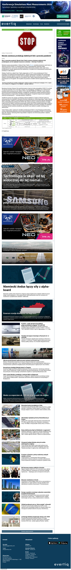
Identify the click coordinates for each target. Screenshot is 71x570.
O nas (41, 24)
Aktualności (29, 24)
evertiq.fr (52, 20)
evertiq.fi (47, 20)
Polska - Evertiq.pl (29, 555)
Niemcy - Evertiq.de (30, 553)
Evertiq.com (28, 545)
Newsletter (46, 24)
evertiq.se (68, 20)
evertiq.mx (57, 20)
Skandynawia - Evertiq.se (31, 557)
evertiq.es (41, 20)
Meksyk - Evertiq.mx (30, 549)
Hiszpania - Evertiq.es (30, 554)
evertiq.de (36, 20)
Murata (31, 65)
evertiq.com (30, 20)
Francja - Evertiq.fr (29, 558)
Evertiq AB (9, 24)
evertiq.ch (24, 20)
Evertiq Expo (36, 24)
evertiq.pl (63, 20)
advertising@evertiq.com (9, 545)
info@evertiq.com (7, 549)
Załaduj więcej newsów (27, 531)
